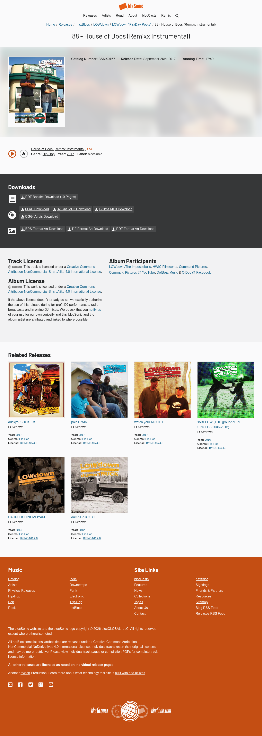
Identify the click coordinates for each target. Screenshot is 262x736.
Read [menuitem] (120, 15)
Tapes (138, 602)
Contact (140, 613)
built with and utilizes (130, 673)
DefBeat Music (167, 272)
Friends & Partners (209, 590)
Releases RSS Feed (210, 613)
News (138, 590)
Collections (142, 596)
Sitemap (202, 602)
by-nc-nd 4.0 (29, 538)
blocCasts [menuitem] (149, 15)
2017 (70, 154)
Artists (12, 585)
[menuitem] (177, 15)
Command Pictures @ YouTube (132, 272)
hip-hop (49, 154)
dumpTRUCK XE (83, 517)
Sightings (202, 585)
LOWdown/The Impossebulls (130, 266)
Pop (11, 602)
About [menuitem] (133, 15)
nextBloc (202, 579)
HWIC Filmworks (165, 266)
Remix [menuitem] (166, 15)
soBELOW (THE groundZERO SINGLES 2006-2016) (219, 424)
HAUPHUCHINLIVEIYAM (26, 517)
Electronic (77, 596)
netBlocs (76, 608)
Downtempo (78, 585)
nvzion (25, 673)
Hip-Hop (14, 596)
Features (140, 585)
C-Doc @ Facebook (196, 272)
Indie (73, 579)
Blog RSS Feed (207, 608)
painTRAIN (79, 422)
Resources (203, 596)
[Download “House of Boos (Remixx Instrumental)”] (24, 154)
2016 (208, 439)
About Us (141, 608)
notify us (95, 309)
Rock (12, 608)
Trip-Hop (76, 602)
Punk (73, 590)
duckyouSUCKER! (21, 422)
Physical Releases (21, 590)
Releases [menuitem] (90, 15)
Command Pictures (193, 266)
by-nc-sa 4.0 (28, 443)
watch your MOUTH (148, 422)
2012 (82, 529)
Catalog (13, 579)
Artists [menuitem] (106, 15)
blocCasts (141, 579)
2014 (19, 529)
